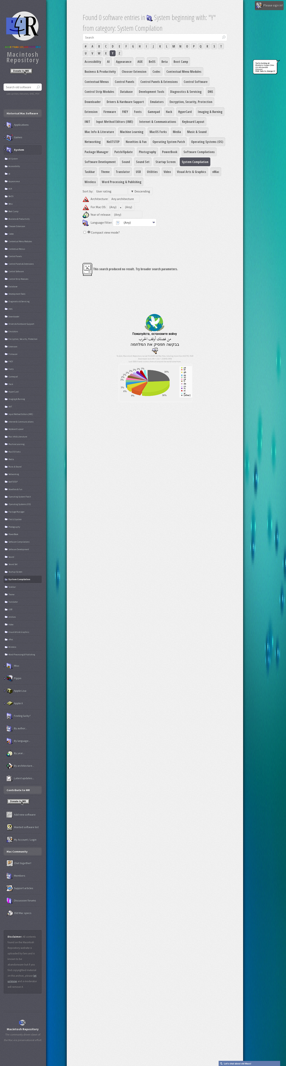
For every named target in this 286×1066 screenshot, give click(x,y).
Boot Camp (181, 61)
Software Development (100, 162)
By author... (17, 728)
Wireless (90, 182)
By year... (15, 753)
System (15, 150)
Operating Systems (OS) (207, 142)
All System (13, 158)
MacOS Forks (158, 132)
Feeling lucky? (19, 716)
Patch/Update (123, 152)
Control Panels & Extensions (159, 82)
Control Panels (124, 82)
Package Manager (96, 152)
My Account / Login (21, 840)
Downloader (93, 102)
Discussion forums (21, 900)
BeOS (152, 61)
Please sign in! (269, 5)
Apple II (15, 703)
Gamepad (154, 112)
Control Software (196, 82)
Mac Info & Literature (99, 132)
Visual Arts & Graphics (191, 172)
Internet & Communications (157, 121)
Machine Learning (131, 132)
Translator (123, 172)
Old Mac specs (19, 913)
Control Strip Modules (99, 91)
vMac (215, 172)
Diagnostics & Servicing (186, 91)
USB (138, 172)
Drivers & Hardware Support (125, 102)
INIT (87, 121)
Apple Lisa (16, 691)
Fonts (138, 112)
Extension (91, 112)
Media (177, 132)
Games (14, 137)
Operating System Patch (169, 142)
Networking (93, 142)
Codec (156, 71)
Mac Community (17, 851)
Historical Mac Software (22, 113)
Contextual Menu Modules (183, 71)
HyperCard (185, 112)
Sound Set (143, 162)
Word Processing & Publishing (121, 182)
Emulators (157, 102)
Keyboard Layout (193, 121)
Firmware (109, 112)
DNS (210, 91)
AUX (140, 61)
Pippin (14, 678)
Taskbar (90, 172)
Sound (126, 162)
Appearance (123, 61)
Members (16, 876)
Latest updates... (20, 778)
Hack (169, 112)
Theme (105, 172)
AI (108, 61)
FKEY (125, 112)
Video (167, 172)
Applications (18, 125)
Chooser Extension (134, 71)
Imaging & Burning (210, 112)
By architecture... (20, 766)
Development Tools (151, 91)
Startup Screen (166, 162)
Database (126, 91)
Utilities (152, 172)
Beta (164, 61)
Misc (13, 666)
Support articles (20, 888)
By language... (18, 741)
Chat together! (19, 863)
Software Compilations (199, 152)
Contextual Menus (97, 82)
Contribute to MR (18, 790)
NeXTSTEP (113, 142)
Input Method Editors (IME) (114, 121)
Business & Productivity (100, 71)
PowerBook (169, 152)
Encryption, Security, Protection (191, 102)
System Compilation (195, 162)
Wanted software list (23, 827)
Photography (147, 152)
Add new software (21, 815)
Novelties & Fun (136, 142)
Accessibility (93, 61)
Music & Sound (197, 132)
